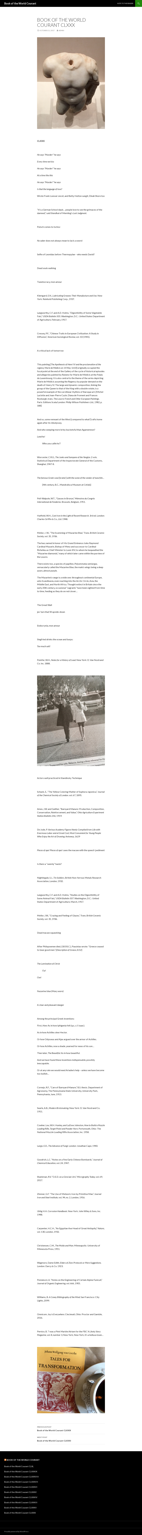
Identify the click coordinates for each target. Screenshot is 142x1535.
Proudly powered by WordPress (16, 1531)
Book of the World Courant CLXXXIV (20, 1497)
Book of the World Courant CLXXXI (71, 1439)
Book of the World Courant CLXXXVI (20, 1487)
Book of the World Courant (20, 3)
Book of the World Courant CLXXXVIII (21, 1476)
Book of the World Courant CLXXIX (71, 1428)
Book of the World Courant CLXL (19, 1466)
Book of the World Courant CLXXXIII (20, 1502)
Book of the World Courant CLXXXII (20, 1507)
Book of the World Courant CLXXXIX (20, 1471)
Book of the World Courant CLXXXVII (21, 1482)
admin (61, 30)
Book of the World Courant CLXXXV (20, 1492)
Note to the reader (125, 3)
